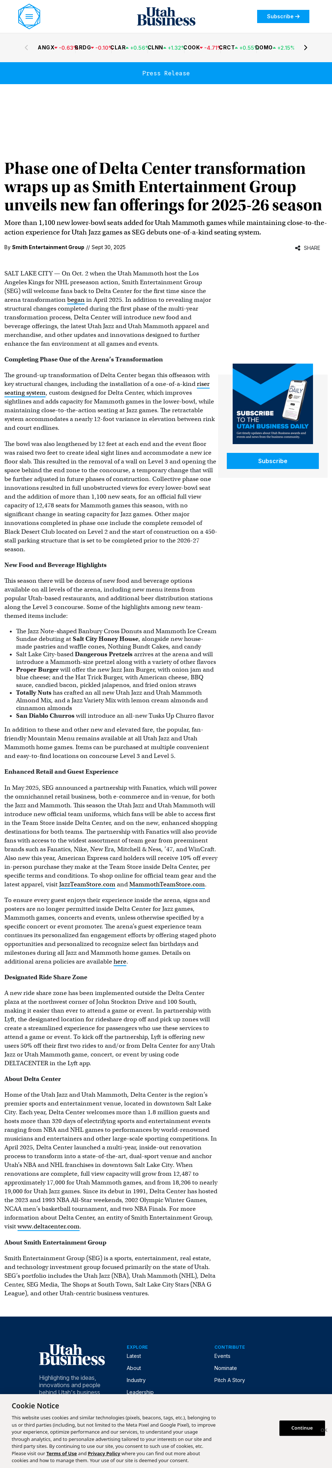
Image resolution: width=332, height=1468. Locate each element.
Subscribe (283, 16)
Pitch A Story (229, 1380)
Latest (134, 1356)
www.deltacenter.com (49, 1226)
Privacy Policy (104, 1453)
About (134, 1368)
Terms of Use (61, 1453)
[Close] (324, 1431)
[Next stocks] (305, 47)
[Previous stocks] (26, 47)
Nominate (225, 1368)
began (76, 300)
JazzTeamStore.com (87, 884)
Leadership (140, 1392)
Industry (136, 1380)
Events (222, 1356)
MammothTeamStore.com (167, 884)
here (120, 961)
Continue (302, 1427)
